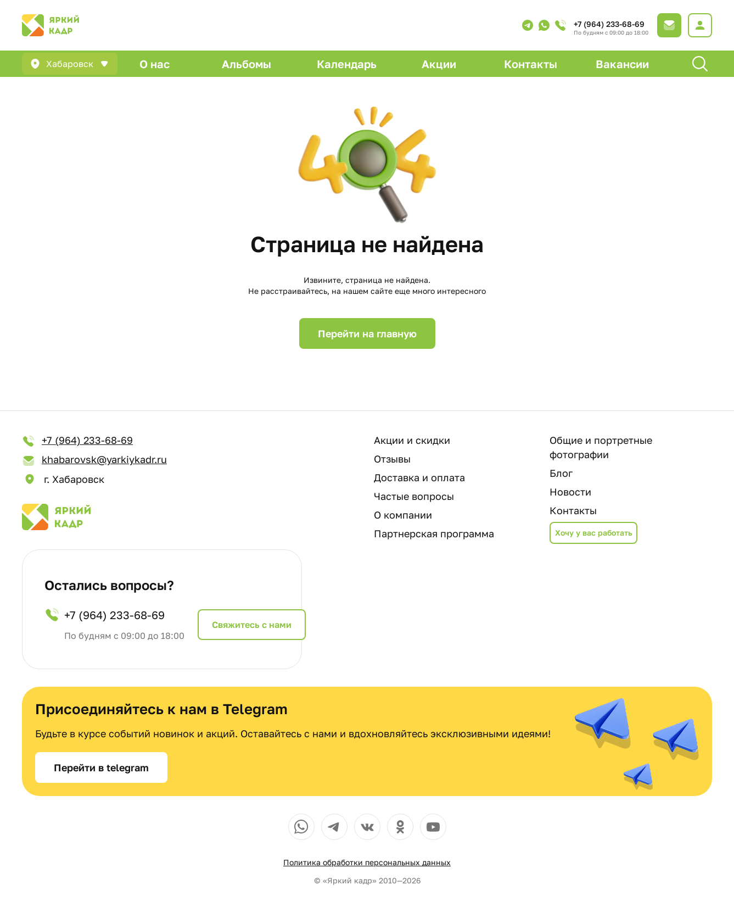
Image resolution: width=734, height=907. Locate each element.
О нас (154, 63)
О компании (403, 515)
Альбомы (246, 63)
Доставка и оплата (419, 477)
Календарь (347, 63)
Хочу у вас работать (593, 532)
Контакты (530, 63)
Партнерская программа (434, 533)
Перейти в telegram (101, 767)
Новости (570, 492)
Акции (439, 63)
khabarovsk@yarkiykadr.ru (94, 460)
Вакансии (622, 63)
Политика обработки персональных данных (367, 862)
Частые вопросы (414, 496)
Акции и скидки (412, 440)
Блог (561, 473)
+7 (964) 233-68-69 (609, 24)
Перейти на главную (367, 333)
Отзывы (392, 459)
